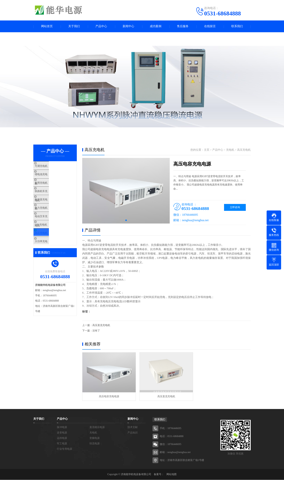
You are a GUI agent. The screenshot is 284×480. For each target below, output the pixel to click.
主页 (206, 149)
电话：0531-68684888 (171, 436)
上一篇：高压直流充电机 (96, 325)
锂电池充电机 (50, 177)
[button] (126, 220)
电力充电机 (48, 220)
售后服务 (183, 26)
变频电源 (94, 438)
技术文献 (133, 427)
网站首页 (47, 26)
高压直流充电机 (166, 396)
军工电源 (62, 443)
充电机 (230, 149)
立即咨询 (235, 207)
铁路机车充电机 (51, 198)
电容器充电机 (50, 209)
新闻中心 (128, 26)
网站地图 (171, 474)
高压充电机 (48, 252)
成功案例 (155, 26)
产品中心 (101, 26)
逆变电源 (62, 432)
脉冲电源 (62, 427)
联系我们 (237, 26)
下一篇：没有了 (91, 330)
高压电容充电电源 (109, 396)
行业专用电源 (64, 449)
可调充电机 (48, 166)
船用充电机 (48, 188)
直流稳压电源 (97, 427)
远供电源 (62, 438)
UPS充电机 (48, 241)
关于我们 (74, 26)
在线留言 (210, 26)
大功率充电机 (50, 262)
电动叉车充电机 (51, 230)
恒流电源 (94, 443)
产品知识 (133, 432)
